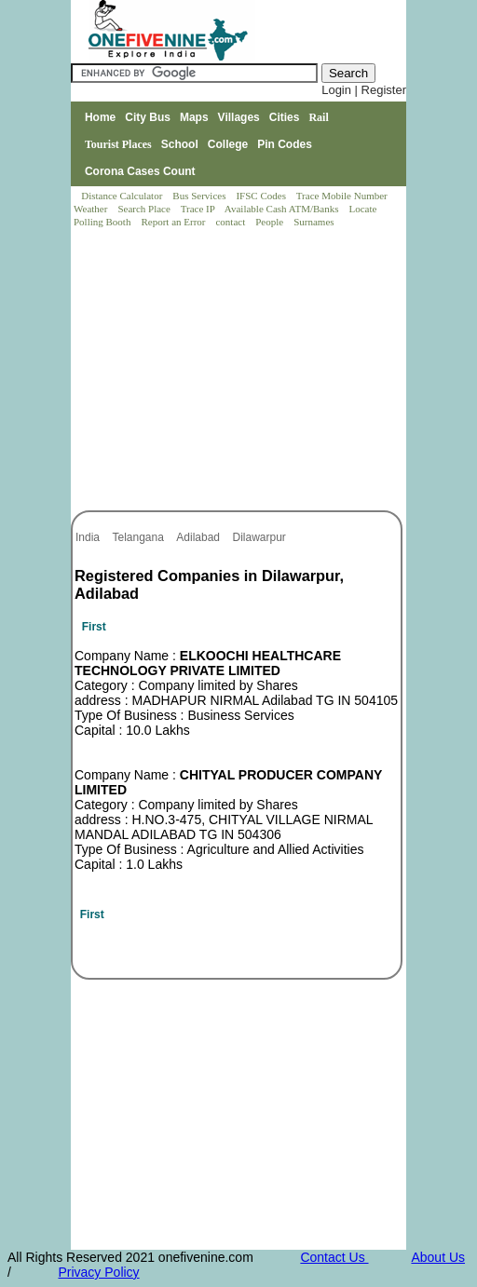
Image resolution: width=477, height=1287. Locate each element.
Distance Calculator (121, 195)
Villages (239, 117)
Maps (194, 117)
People (270, 221)
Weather (92, 208)
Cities (284, 117)
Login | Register (363, 90)
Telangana (139, 537)
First (94, 626)
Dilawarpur (261, 537)
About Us (438, 1257)
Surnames (313, 221)
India (88, 537)
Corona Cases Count (140, 171)
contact (231, 221)
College (228, 144)
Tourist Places (118, 144)
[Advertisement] (239, 370)
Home (100, 117)
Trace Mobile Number (343, 195)
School (179, 144)
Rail (318, 117)
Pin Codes (284, 144)
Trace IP (199, 208)
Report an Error (174, 221)
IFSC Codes (262, 195)
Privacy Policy (98, 1272)
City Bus (147, 117)
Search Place (144, 208)
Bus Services (198, 195)
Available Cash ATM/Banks (283, 208)
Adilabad (199, 537)
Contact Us (334, 1257)
